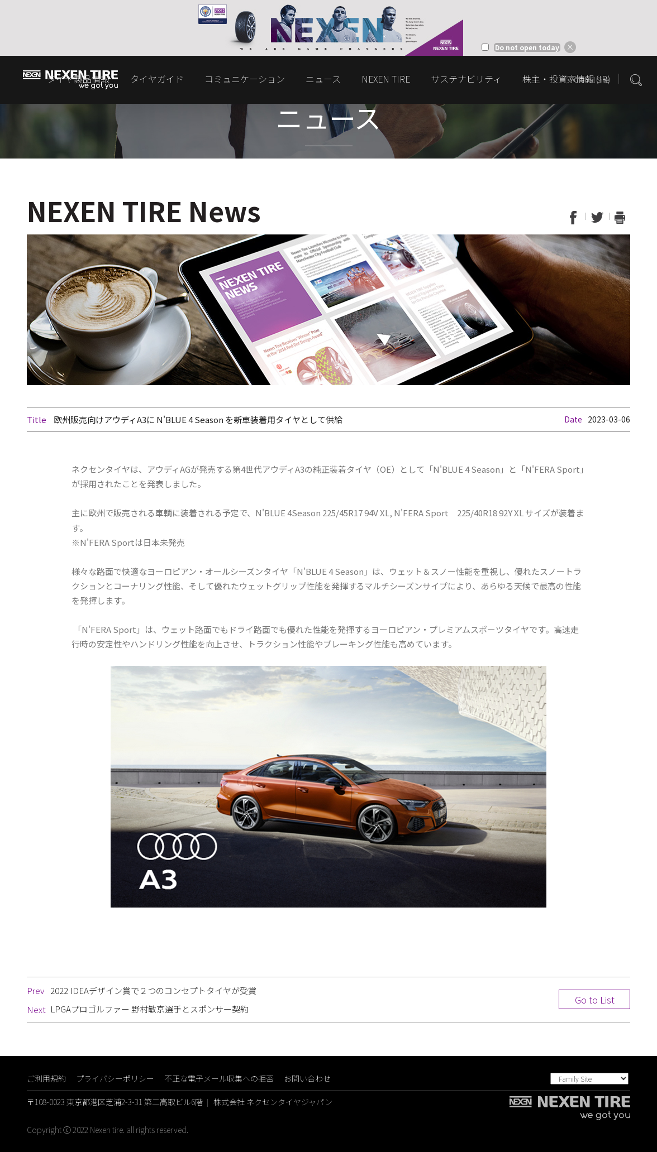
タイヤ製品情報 (78, 78)
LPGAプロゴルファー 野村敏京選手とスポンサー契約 (149, 1009)
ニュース (323, 78)
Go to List (595, 999)
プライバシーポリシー (115, 1078)
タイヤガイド (157, 78)
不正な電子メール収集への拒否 (219, 1078)
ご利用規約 (46, 1078)
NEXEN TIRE (385, 78)
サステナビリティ (466, 78)
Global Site (592, 79)
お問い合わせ (307, 1078)
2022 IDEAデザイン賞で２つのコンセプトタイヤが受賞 (153, 990)
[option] (328, 28)
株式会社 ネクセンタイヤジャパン (272, 1101)
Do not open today (527, 47)
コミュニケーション (244, 78)
